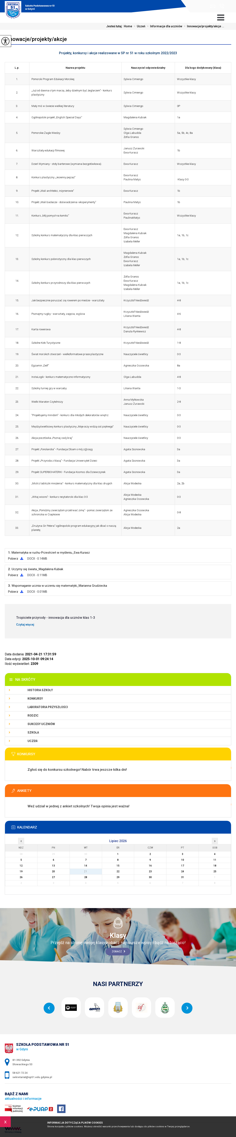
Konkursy (35, 698)
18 (214, 865)
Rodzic (33, 715)
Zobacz (118, 951)
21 (85, 871)
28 (85, 877)
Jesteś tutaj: (115, 26)
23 (150, 871)
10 (182, 859)
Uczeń (138, 26)
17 (182, 865)
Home (128, 26)
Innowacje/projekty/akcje (36, 39)
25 (214, 871)
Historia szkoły (40, 690)
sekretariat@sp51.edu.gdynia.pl (212, 6)
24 (182, 871)
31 (182, 877)
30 (150, 877)
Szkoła (33, 732)
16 (150, 865)
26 (21, 877)
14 (85, 865)
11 (214, 859)
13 (53, 865)
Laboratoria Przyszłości (48, 707)
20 (53, 871)
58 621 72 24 (221, 6)
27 (53, 877)
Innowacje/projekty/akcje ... (203, 26)
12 (21, 865)
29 (118, 877)
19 (21, 871)
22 (118, 871)
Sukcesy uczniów (41, 724)
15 (118, 865)
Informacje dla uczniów (163, 26)
